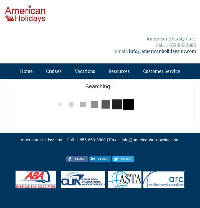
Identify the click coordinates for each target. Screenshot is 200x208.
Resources (119, 71)
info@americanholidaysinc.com (162, 51)
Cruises (54, 71)
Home (26, 71)
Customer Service (161, 71)
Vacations (85, 71)
